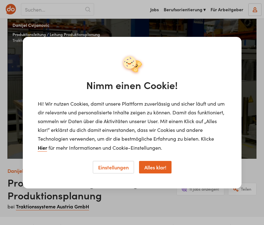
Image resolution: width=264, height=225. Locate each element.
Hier (42, 147)
